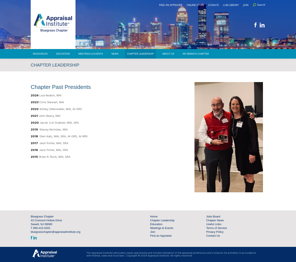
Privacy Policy (214, 231)
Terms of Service (216, 228)
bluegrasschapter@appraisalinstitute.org (55, 231)
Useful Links (213, 224)
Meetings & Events (161, 228)
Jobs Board (213, 216)
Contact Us (213, 235)
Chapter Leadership (162, 220)
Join (152, 231)
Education (156, 224)
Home (154, 216)
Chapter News (215, 220)
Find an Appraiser (161, 235)
